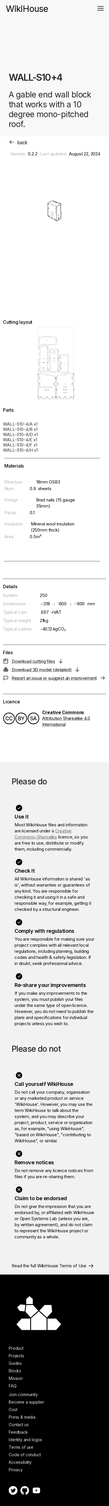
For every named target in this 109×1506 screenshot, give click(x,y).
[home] (27, 6)
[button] (100, 8)
